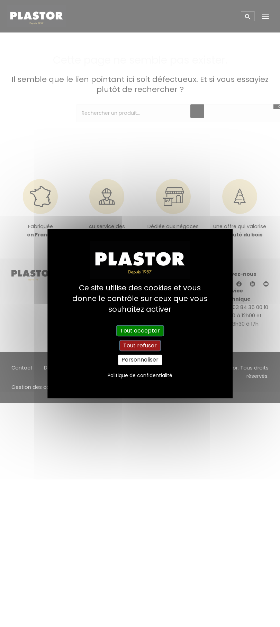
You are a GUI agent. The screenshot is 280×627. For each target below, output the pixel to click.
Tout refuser (140, 345)
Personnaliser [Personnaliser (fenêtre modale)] (140, 360)
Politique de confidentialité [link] (140, 375)
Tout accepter (140, 331)
